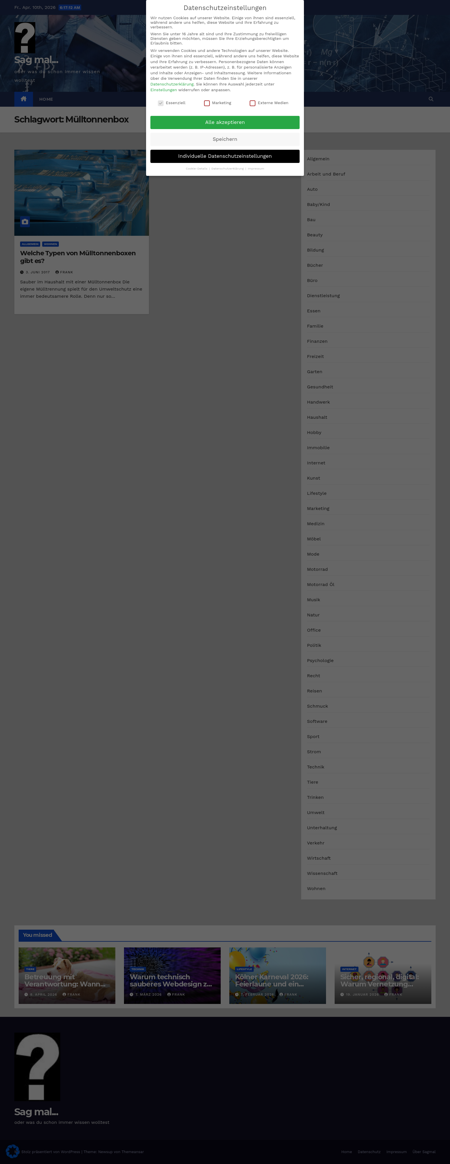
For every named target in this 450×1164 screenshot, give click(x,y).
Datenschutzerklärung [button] (228, 168)
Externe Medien (269, 102)
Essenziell (171, 102)
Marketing (217, 102)
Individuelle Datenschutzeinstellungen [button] (225, 156)
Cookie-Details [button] (197, 168)
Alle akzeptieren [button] (225, 122)
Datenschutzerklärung (172, 84)
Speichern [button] (225, 139)
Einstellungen (163, 89)
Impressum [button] (256, 168)
